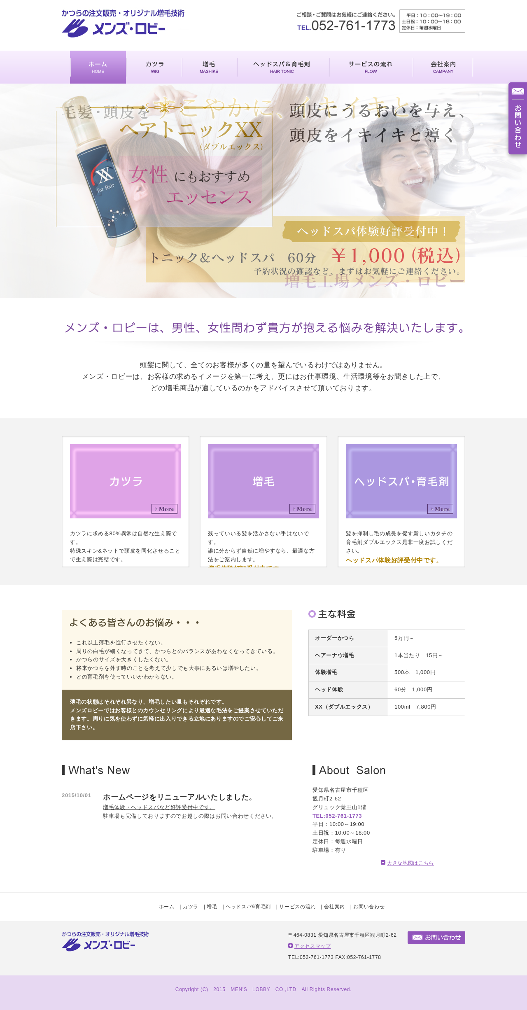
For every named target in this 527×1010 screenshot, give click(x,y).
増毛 (212, 907)
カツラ (190, 907)
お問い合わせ (369, 907)
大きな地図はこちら (410, 863)
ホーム (167, 907)
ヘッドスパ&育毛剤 (248, 907)
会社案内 (334, 907)
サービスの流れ (297, 907)
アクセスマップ (312, 946)
